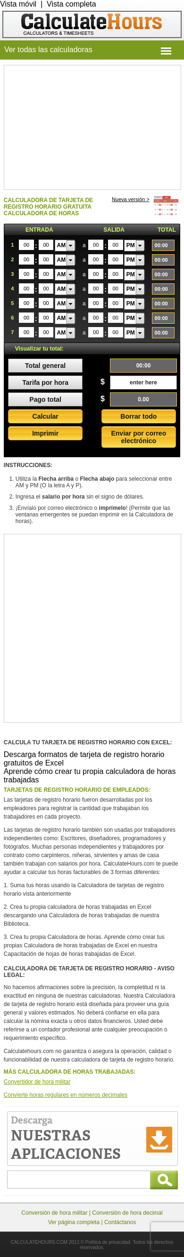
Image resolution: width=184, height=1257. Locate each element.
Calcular (46, 416)
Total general (45, 365)
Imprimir (45, 433)
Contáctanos (120, 1222)
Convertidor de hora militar (37, 1081)
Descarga (66, 1138)
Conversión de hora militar (54, 1213)
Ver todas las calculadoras (48, 50)
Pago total (45, 399)
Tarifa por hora (45, 382)
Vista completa (71, 4)
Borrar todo (138, 416)
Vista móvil (18, 4)
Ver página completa (74, 1222)
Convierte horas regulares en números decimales (65, 1095)
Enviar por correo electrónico (138, 437)
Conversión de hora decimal (127, 1213)
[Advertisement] (92, 126)
